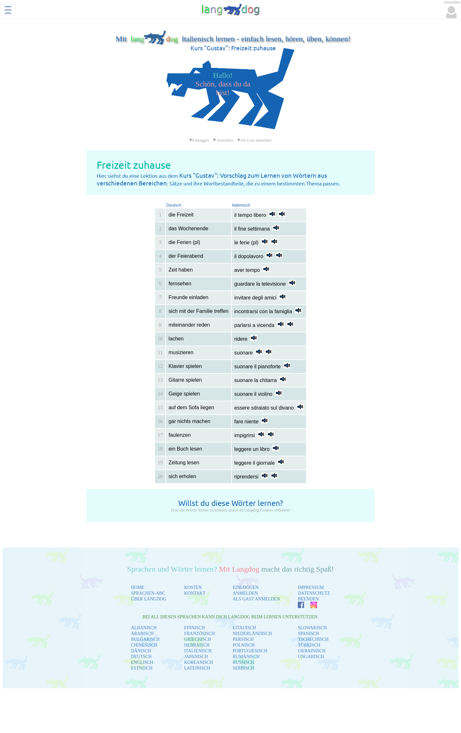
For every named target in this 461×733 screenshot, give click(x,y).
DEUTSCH (141, 656)
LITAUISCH (244, 627)
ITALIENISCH (198, 650)
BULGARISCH (145, 639)
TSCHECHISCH (313, 639)
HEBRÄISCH (196, 645)
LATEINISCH (197, 668)
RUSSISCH (243, 662)
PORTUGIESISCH (250, 650)
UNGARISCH (311, 656)
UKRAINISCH (311, 650)
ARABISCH (142, 633)
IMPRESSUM (311, 587)
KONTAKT (195, 593)
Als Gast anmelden (254, 140)
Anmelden (223, 140)
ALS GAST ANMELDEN (256, 599)
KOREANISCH (198, 662)
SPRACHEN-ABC (148, 593)
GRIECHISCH (197, 639)
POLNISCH (244, 645)
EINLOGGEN (246, 587)
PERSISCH (243, 639)
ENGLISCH (142, 662)
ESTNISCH (141, 668)
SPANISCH (308, 633)
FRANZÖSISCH (199, 633)
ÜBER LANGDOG (148, 599)
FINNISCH (194, 627)
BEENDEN (308, 599)
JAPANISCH (196, 656)
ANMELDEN (245, 593)
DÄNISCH (141, 650)
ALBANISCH (144, 627)
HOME (137, 587)
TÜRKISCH (309, 645)
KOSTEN (193, 587)
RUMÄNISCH (246, 656)
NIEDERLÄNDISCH (252, 633)
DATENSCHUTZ (314, 593)
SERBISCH (243, 668)
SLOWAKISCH (312, 627)
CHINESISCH (144, 645)
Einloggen (199, 140)
